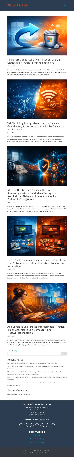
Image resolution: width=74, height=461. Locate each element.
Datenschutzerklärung (37, 439)
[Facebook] (21, 425)
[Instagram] (26, 425)
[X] (47, 425)
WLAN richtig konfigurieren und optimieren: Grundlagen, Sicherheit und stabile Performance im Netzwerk (35, 126)
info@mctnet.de (39, 412)
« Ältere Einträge (12, 351)
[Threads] (42, 425)
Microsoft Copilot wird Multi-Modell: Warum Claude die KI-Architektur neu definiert (34, 61)
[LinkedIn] (32, 425)
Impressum (37, 435)
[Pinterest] (37, 425)
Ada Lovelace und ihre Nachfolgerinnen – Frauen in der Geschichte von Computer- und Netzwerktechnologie (36, 329)
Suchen (64, 353)
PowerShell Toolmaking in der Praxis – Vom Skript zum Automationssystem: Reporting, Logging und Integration (36, 263)
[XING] (53, 425)
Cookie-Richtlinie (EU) (37, 443)
